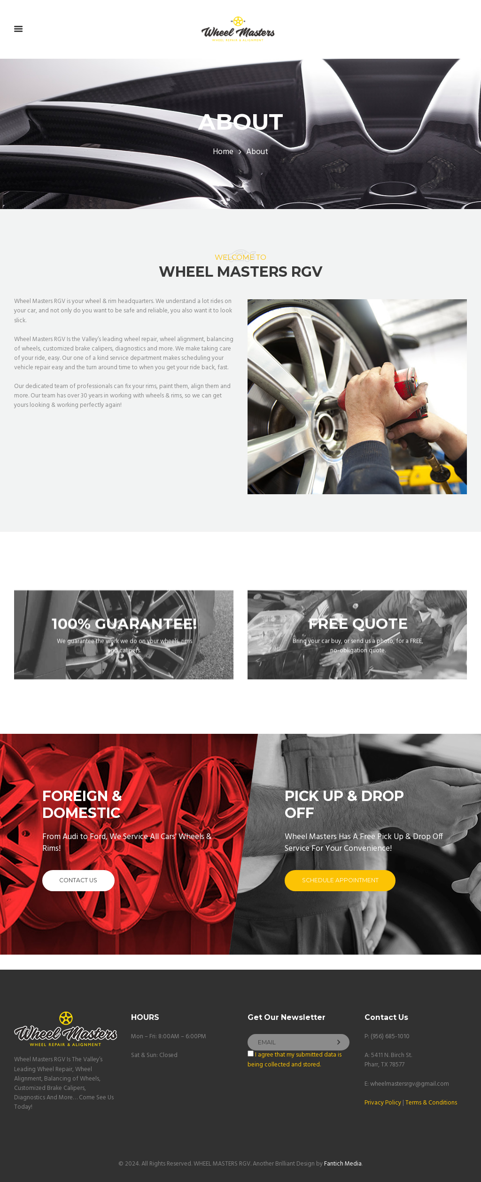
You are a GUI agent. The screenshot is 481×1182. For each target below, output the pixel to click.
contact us (78, 880)
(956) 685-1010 (390, 1037)
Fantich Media (343, 1164)
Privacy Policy (383, 1103)
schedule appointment (340, 880)
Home (223, 152)
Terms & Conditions (431, 1103)
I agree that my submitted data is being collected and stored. (294, 1059)
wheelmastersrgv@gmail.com (409, 1084)
